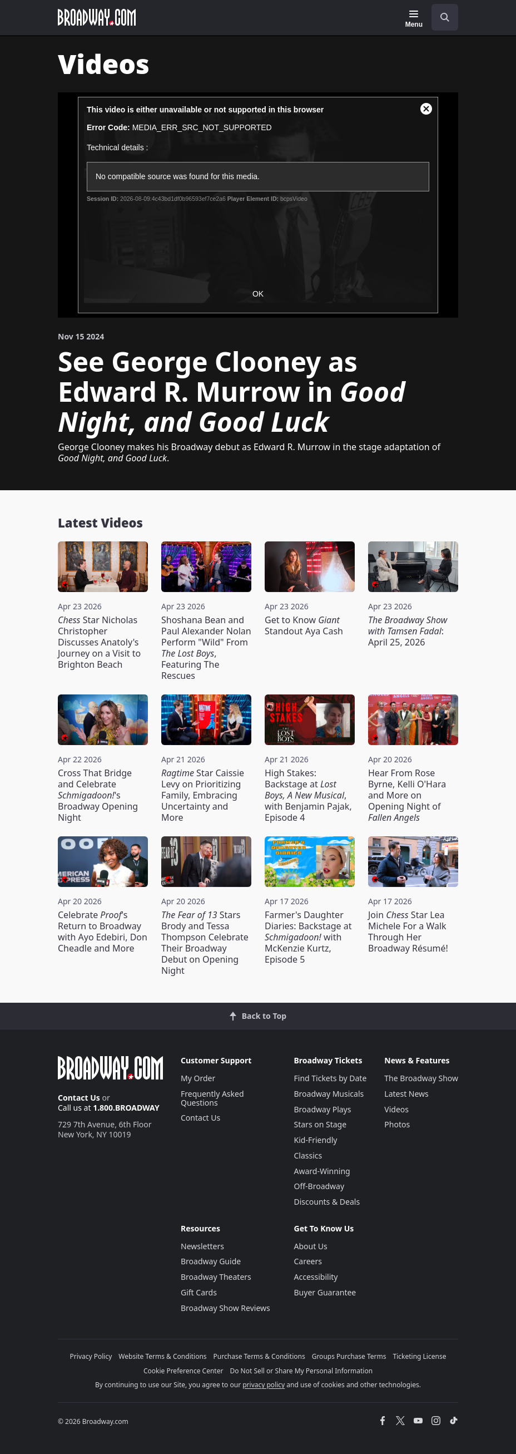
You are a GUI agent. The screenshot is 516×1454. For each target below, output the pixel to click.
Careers (308, 1261)
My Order (198, 1078)
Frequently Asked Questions (212, 1098)
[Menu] (414, 18)
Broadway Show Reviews (225, 1308)
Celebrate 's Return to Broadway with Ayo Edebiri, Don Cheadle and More (102, 931)
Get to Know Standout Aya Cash (304, 625)
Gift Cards (199, 1292)
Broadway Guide (211, 1261)
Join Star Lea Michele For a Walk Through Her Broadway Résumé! (408, 931)
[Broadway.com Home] (97, 17)
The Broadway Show (421, 1078)
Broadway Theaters (216, 1276)
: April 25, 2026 (407, 631)
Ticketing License (419, 1356)
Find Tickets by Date (330, 1078)
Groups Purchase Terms (349, 1356)
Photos (397, 1124)
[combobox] (440, 17)
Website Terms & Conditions (162, 1356)
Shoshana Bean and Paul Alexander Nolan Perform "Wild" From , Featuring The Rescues (206, 648)
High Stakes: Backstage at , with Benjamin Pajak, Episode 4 (308, 795)
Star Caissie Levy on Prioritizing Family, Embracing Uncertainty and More (202, 795)
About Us (311, 1246)
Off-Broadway (319, 1186)
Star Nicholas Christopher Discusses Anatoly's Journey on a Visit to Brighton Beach (99, 642)
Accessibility (316, 1276)
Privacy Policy (91, 1356)
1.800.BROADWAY (126, 1107)
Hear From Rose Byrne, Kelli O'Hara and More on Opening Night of (407, 795)
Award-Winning (322, 1171)
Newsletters (202, 1246)
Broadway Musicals (329, 1093)
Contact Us (79, 1097)
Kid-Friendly (316, 1140)
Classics (308, 1155)
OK (258, 293)
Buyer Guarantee (325, 1292)
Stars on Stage (320, 1124)
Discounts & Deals (327, 1201)
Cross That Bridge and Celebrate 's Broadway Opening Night (98, 795)
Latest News (406, 1093)
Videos (396, 1109)
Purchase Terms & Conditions (259, 1356)
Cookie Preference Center (183, 1371)
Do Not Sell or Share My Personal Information (301, 1371)
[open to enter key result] (444, 17)
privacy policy (263, 1384)
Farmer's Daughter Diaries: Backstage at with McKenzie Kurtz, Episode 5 (308, 937)
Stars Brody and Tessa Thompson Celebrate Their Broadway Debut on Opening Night (205, 943)
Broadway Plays (322, 1109)
